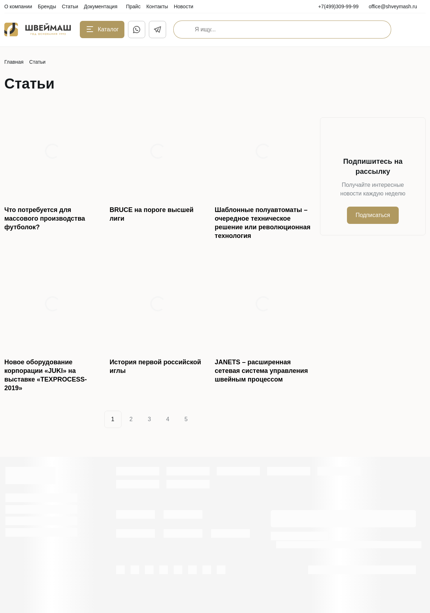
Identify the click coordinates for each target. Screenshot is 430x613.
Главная (13, 62)
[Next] (203, 419)
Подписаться (373, 215)
